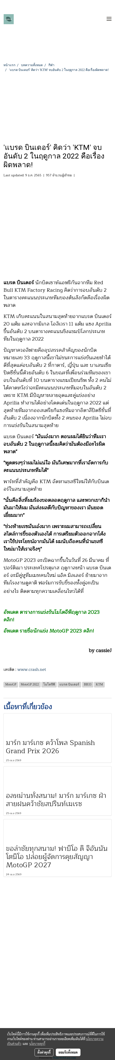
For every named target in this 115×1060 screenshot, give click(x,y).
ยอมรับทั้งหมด (68, 1052)
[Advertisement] (57, 106)
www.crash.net (31, 669)
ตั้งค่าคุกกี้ (44, 1052)
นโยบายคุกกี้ (37, 1044)
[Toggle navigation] (109, 19)
